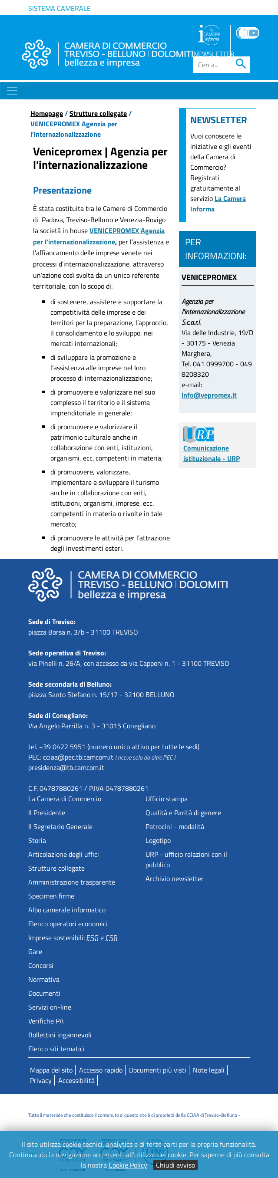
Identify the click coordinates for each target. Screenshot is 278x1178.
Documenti (44, 993)
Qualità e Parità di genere (183, 812)
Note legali (209, 1070)
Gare (35, 951)
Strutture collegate (98, 113)
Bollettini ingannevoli (60, 1035)
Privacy (41, 1080)
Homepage (46, 113)
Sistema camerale (59, 8)
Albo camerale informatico (67, 910)
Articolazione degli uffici (63, 854)
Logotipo (158, 840)
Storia (37, 840)
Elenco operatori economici (68, 923)
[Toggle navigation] (12, 90)
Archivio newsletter (175, 878)
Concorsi (40, 965)
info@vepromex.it (209, 395)
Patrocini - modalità (175, 826)
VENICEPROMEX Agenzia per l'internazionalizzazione (99, 236)
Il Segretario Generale (60, 826)
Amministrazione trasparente (71, 882)
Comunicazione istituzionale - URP (211, 446)
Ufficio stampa (167, 798)
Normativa (44, 979)
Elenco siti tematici (56, 1048)
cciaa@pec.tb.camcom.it (78, 757)
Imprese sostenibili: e (73, 937)
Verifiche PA (46, 1021)
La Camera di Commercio (64, 798)
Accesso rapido (100, 1070)
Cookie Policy (128, 1165)
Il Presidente (46, 812)
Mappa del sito (51, 1070)
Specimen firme (51, 896)
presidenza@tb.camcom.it (66, 767)
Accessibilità (76, 1080)
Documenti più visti (157, 1070)
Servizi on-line (49, 1007)
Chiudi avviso (175, 1165)
